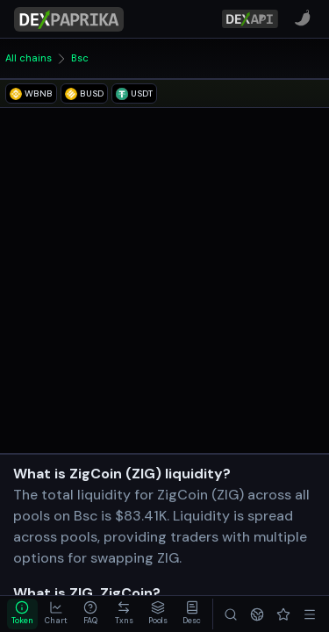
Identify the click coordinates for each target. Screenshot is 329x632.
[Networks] (257, 614)
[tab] (22, 614)
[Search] (230, 614)
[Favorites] (283, 614)
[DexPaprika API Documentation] (250, 19)
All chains (28, 58)
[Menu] (309, 614)
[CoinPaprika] (302, 18)
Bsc (80, 58)
